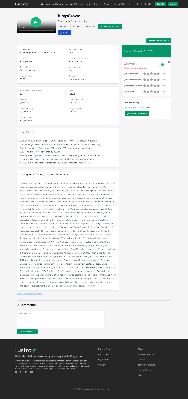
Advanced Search (54, 4)
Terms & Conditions (147, 365)
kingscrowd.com (76, 79)
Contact (141, 359)
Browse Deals (104, 349)
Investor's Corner (102, 4)
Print (63, 27)
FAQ (140, 375)
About (140, 349)
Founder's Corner (121, 4)
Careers (102, 365)
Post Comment (27, 331)
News (88, 4)
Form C (64, 33)
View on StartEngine (159, 41)
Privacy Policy (144, 370)
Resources (103, 354)
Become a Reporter (137, 114)
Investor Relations (74, 4)
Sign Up (160, 4)
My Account (104, 359)
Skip (163, 74)
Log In (172, 4)
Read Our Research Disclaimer (29, 294)
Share (77, 27)
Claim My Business (110, 27)
